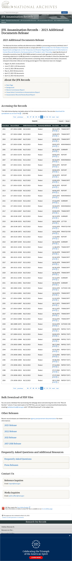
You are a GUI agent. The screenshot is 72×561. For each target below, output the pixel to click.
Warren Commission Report (15, 90)
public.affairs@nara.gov (16, 496)
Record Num (15, 125)
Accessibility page (47, 509)
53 (47, 117)
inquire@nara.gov (14, 484)
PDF (54, 131)
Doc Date (55, 125)
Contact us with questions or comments (13, 517)
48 (33, 117)
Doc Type (64, 125)
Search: (34, 121)
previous (20, 117)
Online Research (7, 527)
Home (3, 20)
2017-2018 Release (12, 443)
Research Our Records (12, 20)
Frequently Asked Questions (18, 459)
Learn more (36, 557)
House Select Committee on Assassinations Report (23, 92)
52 (44, 117)
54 (50, 117)
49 (36, 117)
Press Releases (11, 465)
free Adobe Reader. (23, 507)
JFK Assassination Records (28, 20)
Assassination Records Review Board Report (20, 95)
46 (28, 117)
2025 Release (10, 425)
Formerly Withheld (44, 125)
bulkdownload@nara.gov (16, 407)
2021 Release (10, 437)
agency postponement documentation (43, 418)
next (53, 117)
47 (30, 117)
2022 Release (10, 431)
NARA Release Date (29, 125)
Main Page (9, 85)
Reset (67, 121)
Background (10, 87)
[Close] (70, 535)
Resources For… (7, 530)
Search (65, 12)
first (14, 117)
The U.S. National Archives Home (29, 5)
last (57, 117)
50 (39, 117)
